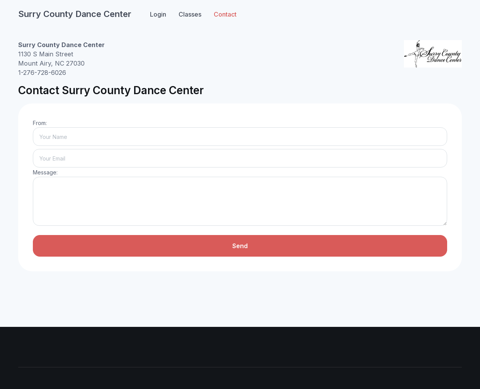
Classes (190, 14)
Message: (45, 172)
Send (240, 246)
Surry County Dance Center (74, 14)
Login (158, 14)
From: (40, 123)
